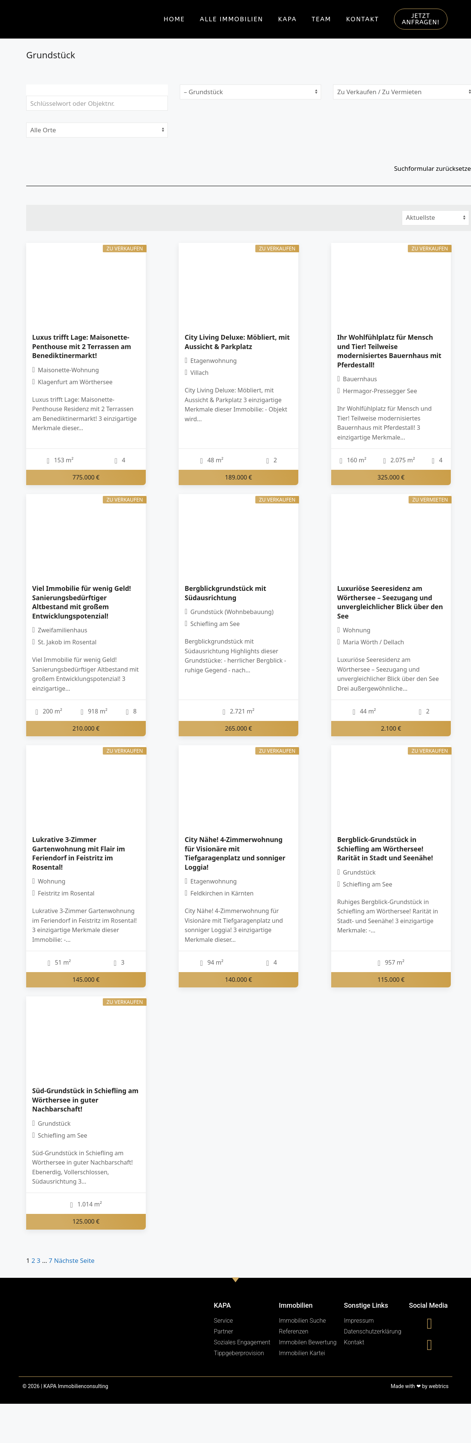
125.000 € (86, 1221)
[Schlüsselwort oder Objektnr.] (97, 103)
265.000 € (238, 728)
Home (174, 19)
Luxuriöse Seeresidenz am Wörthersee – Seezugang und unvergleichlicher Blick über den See (390, 602)
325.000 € (391, 477)
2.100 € (391, 728)
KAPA (287, 19)
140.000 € (238, 979)
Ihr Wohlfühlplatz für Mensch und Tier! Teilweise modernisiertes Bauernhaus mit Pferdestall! (389, 351)
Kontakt (362, 19)
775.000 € (86, 477)
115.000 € (391, 979)
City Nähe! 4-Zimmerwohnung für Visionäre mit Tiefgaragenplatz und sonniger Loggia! (235, 853)
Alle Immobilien (231, 19)
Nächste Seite (74, 1260)
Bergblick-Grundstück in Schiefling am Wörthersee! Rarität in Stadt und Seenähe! (385, 848)
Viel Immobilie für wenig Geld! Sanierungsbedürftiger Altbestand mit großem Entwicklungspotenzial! (81, 602)
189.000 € (238, 477)
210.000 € (86, 728)
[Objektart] (250, 91)
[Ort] (97, 130)
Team (321, 19)
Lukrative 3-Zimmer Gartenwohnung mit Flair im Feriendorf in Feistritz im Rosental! (78, 853)
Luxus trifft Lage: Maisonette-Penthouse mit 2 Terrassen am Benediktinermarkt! (81, 346)
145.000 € (86, 979)
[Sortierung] (435, 217)
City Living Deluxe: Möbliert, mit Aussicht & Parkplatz (237, 342)
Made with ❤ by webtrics (420, 1386)
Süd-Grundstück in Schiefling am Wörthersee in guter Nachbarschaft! (85, 1099)
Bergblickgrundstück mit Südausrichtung (225, 593)
